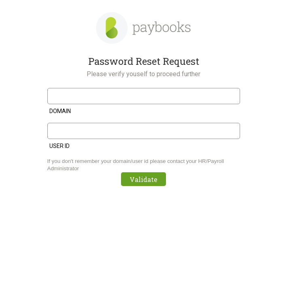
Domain (60, 111)
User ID (59, 146)
